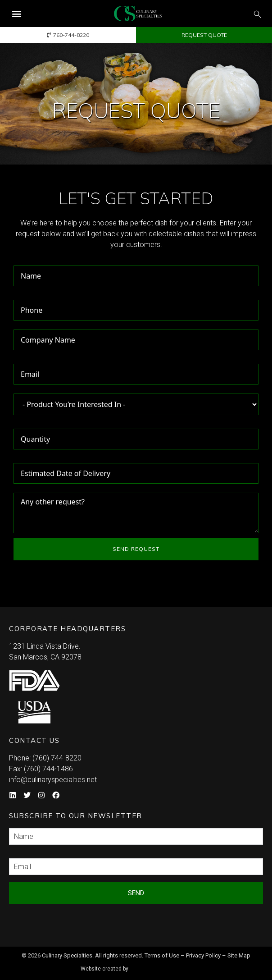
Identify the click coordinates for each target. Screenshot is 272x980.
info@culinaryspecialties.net (53, 779)
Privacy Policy (203, 955)
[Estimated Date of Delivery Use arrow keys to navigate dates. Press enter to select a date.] (136, 473)
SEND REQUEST (136, 548)
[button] (16, 13)
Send (136, 893)
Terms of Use (162, 955)
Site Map (238, 955)
